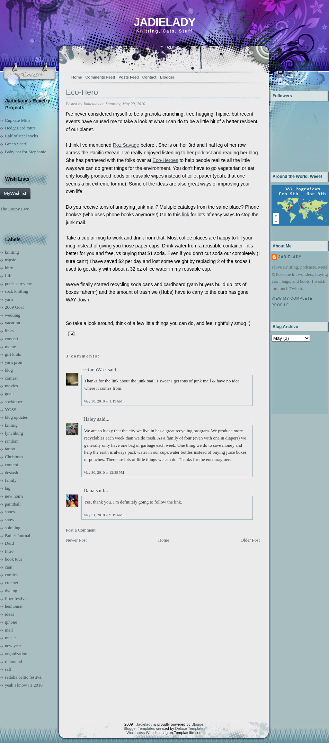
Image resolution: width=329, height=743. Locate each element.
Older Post (250, 540)
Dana (89, 490)
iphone (11, 622)
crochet (11, 582)
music (10, 637)
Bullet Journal (17, 535)
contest (11, 378)
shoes (10, 511)
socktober (14, 401)
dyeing (11, 590)
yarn (9, 299)
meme (10, 346)
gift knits (13, 354)
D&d (9, 543)
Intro (9, 551)
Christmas (14, 456)
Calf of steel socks (21, 135)
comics (11, 574)
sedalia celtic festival (24, 677)
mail (9, 630)
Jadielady (164, 22)
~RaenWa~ (95, 369)
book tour (13, 559)
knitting (12, 252)
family (11, 480)
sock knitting (16, 291)
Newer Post (76, 540)
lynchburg (14, 433)
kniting (11, 425)
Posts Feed (128, 77)
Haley (89, 419)
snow (9, 519)
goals (9, 393)
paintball (13, 504)
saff (8, 669)
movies (11, 385)
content (11, 464)
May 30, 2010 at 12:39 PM (103, 472)
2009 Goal (14, 307)
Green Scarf (15, 143)
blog (9, 370)
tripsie (10, 259)
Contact (149, 77)
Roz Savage (126, 145)
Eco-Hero (82, 92)
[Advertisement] (293, 377)
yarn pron (13, 362)
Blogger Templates (139, 728)
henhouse (13, 606)
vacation (12, 322)
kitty (9, 267)
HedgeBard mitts (20, 127)
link (186, 214)
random (12, 441)
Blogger (167, 77)
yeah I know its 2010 (24, 685)
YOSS (10, 409)
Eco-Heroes (165, 160)
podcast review (18, 283)
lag (7, 488)
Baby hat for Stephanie (25, 151)
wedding (12, 315)
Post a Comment (81, 530)
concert (11, 338)
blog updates (16, 417)
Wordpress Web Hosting (147, 733)
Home (76, 77)
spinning (12, 527)
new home (14, 496)
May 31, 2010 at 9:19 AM (103, 515)
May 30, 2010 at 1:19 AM (103, 401)
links (9, 330)
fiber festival (16, 598)
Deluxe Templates (190, 728)
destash (11, 472)
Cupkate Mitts (17, 120)
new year (13, 645)
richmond (13, 661)
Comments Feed (100, 77)
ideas (9, 614)
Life (8, 275)
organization (16, 653)
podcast (203, 152)
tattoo (10, 448)
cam (8, 567)
